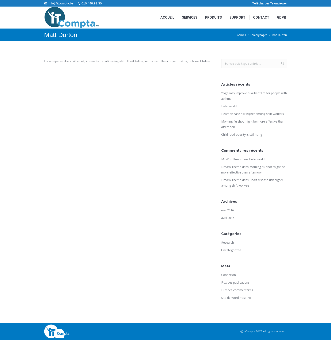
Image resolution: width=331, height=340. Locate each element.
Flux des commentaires (237, 290)
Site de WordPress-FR (236, 298)
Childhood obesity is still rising (241, 134)
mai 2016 (227, 210)
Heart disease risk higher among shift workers (252, 114)
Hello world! (229, 106)
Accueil (241, 35)
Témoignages (258, 35)
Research (227, 242)
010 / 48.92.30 (91, 3)
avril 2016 (227, 218)
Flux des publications (235, 282)
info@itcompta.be (61, 3)
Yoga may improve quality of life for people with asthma (254, 96)
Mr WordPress (231, 159)
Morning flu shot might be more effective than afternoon (252, 124)
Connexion (228, 275)
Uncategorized (231, 250)
